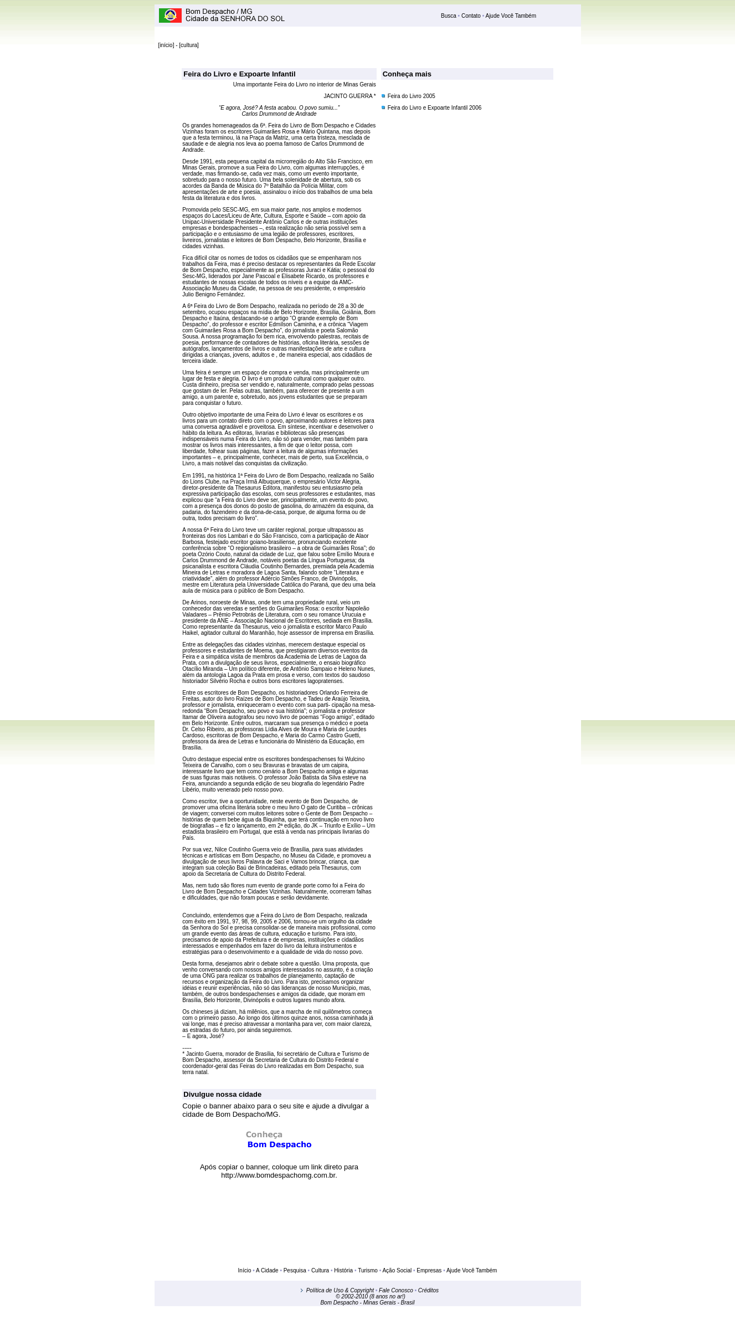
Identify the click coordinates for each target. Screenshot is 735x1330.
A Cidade (267, 1270)
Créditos (428, 1290)
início (166, 45)
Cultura (320, 1270)
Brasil (408, 1303)
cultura (189, 45)
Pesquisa (294, 1270)
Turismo (368, 1270)
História (342, 1270)
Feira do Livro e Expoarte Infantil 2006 (435, 108)
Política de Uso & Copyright (340, 1290)
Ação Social (397, 1270)
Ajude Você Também (510, 16)
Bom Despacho (339, 1303)
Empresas (428, 1270)
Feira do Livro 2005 (411, 96)
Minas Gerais (379, 1303)
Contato (471, 16)
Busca (449, 16)
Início (244, 1270)
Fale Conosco (396, 1290)
